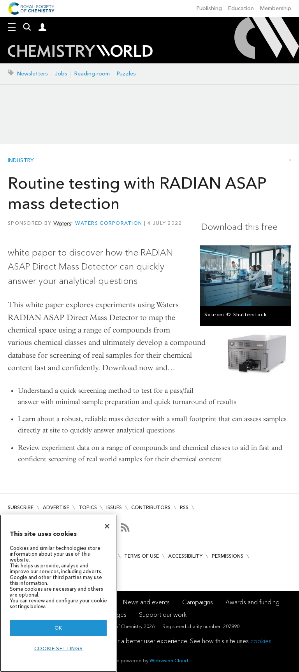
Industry (21, 161)
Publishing (209, 8)
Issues (114, 507)
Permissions (227, 556)
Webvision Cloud (169, 660)
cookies (260, 641)
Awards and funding (252, 602)
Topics (88, 507)
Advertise (56, 507)
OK (58, 628)
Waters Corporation (108, 223)
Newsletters (32, 73)
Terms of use (141, 556)
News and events (146, 602)
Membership (275, 8)
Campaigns (197, 602)
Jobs (61, 73)
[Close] (107, 526)
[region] (58, 593)
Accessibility (185, 556)
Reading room (92, 73)
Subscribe (20, 507)
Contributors (151, 507)
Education (241, 8)
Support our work (162, 614)
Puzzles (126, 73)
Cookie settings (58, 648)
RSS (184, 507)
